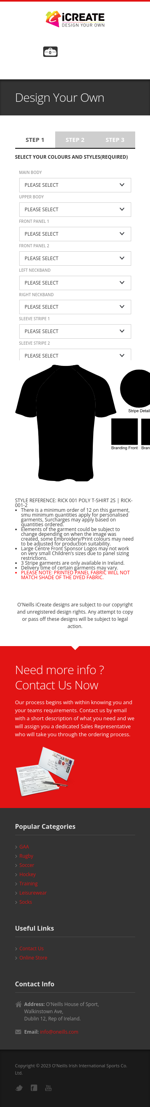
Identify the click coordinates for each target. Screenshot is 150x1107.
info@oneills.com (59, 1031)
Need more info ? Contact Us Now (59, 677)
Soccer (27, 865)
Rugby (27, 855)
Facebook (34, 1088)
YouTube (48, 1088)
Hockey (28, 874)
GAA (24, 846)
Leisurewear (33, 892)
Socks (26, 902)
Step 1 (35, 139)
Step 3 (115, 139)
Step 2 (75, 139)
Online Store (34, 957)
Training (29, 883)
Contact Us (32, 948)
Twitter (19, 1088)
